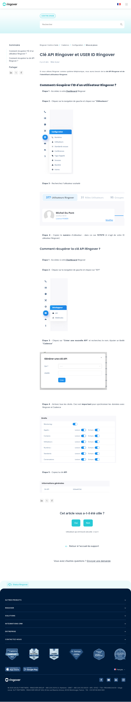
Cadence (65, 45)
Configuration (77, 45)
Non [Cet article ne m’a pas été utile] (88, 523)
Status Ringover (20, 585)
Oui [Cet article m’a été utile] (76, 523)
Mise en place (91, 45)
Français (120, 670)
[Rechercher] (82, 24)
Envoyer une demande (99, 561)
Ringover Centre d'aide (49, 45)
